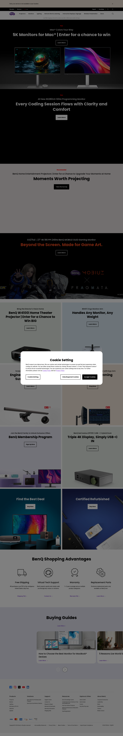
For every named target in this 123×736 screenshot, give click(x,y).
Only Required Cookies (70, 377)
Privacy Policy (60, 370)
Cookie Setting (33, 377)
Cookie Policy (47, 370)
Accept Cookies (90, 377)
